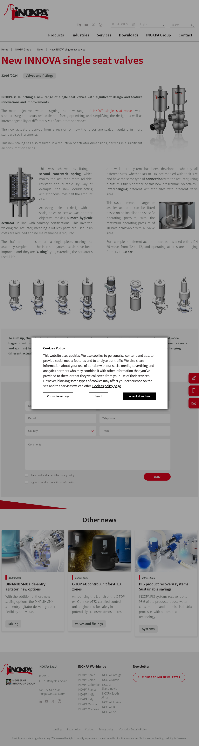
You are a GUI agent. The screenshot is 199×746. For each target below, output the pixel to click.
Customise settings (58, 396)
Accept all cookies (139, 396)
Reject (98, 396)
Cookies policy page (106, 386)
